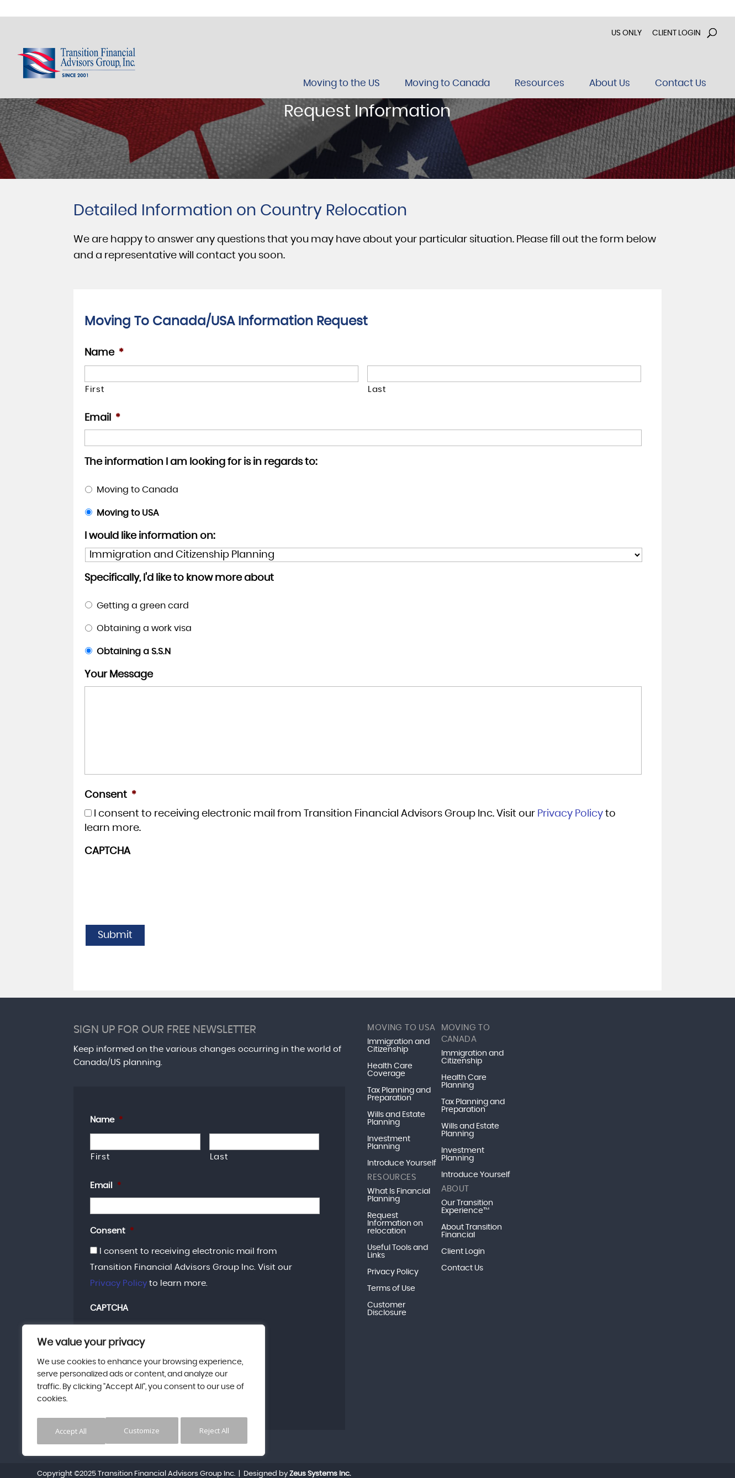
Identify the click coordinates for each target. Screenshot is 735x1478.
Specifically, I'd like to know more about (179, 578)
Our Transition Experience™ (467, 1203)
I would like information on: (149, 536)
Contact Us (462, 1265)
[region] (143, 1392)
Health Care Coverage (390, 1066)
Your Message (118, 675)
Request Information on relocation (395, 1220)
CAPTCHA (107, 851)
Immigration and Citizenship (398, 1042)
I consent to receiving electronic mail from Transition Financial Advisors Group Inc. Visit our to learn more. (191, 1264)
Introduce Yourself (401, 1160)
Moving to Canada (137, 489)
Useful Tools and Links (397, 1248)
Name (104, 353)
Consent (110, 795)
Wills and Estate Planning (396, 1115)
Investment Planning (388, 1139)
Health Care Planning (464, 1078)
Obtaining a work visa (144, 628)
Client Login (676, 33)
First (94, 389)
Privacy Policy (570, 814)
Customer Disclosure (386, 1305)
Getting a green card (143, 605)
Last (377, 389)
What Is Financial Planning (398, 1192)
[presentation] (168, 884)
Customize (73, 1431)
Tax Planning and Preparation (399, 1091)
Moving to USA (128, 512)
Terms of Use (391, 1285)
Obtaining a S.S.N (134, 651)
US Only (626, 33)
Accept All (216, 1431)
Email (102, 418)
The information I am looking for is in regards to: (200, 462)
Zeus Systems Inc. (320, 1466)
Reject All (145, 1431)
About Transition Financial (471, 1228)
